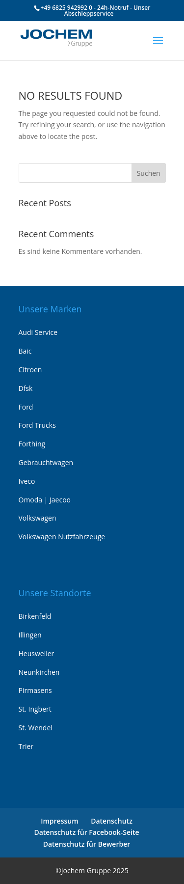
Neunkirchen (39, 672)
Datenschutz (111, 821)
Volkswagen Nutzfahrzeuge (62, 536)
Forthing (32, 443)
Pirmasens (35, 690)
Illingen (30, 634)
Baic (25, 351)
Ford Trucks (37, 425)
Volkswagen (37, 518)
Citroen (30, 369)
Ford (26, 407)
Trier (26, 746)
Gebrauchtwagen (46, 462)
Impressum (59, 821)
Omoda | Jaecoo (45, 499)
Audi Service (38, 332)
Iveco (27, 481)
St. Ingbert (35, 709)
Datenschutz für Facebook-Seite (86, 832)
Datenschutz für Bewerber (87, 844)
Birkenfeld (35, 616)
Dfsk (26, 388)
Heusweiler (36, 653)
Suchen (148, 173)
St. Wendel (36, 727)
